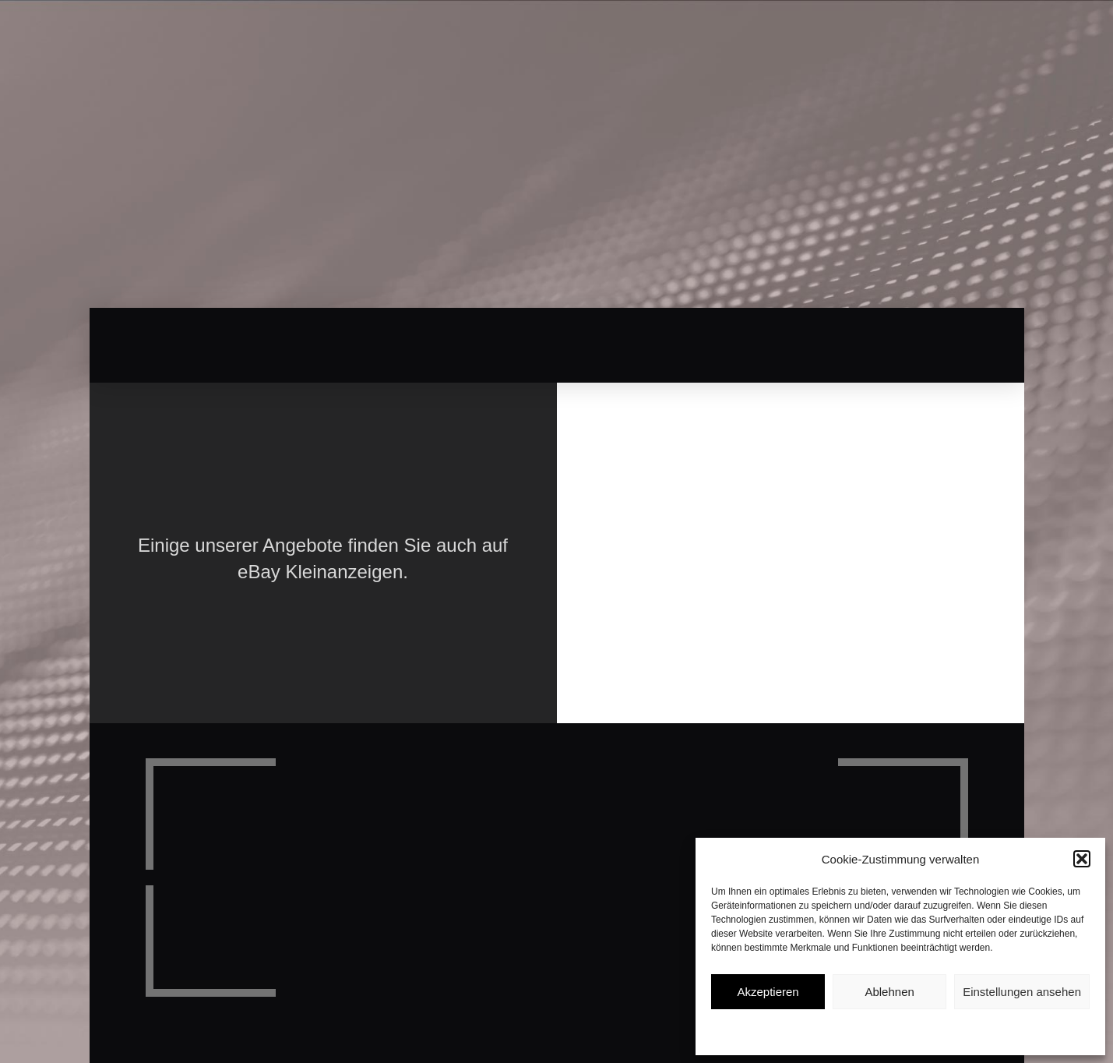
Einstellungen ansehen (1022, 991)
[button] (1082, 859)
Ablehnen (889, 991)
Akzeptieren (767, 991)
